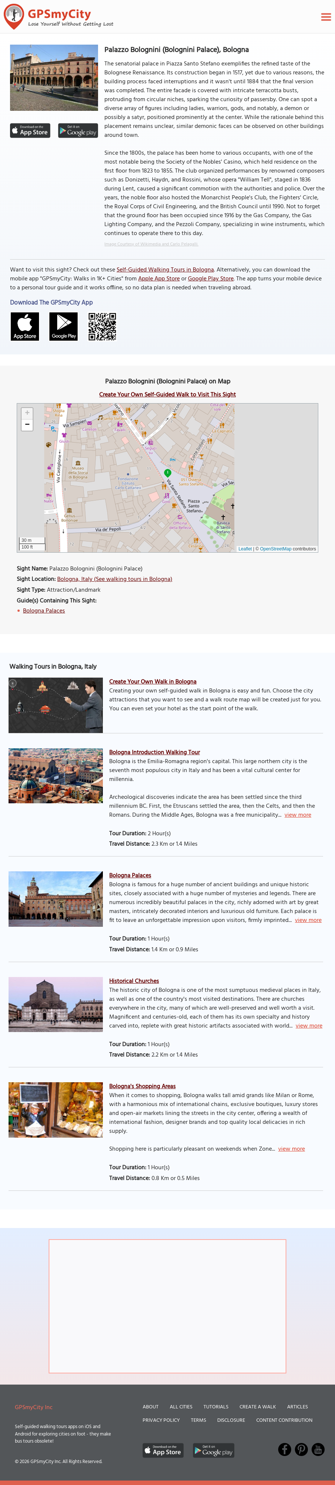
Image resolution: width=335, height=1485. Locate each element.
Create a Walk (258, 1407)
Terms (198, 1420)
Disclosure (231, 1420)
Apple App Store (159, 279)
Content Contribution (284, 1420)
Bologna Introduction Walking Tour (154, 753)
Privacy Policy (161, 1420)
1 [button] (168, 472)
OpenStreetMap (276, 549)
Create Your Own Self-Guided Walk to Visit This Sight (167, 395)
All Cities (181, 1407)
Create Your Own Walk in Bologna (152, 682)
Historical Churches (134, 981)
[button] (27, 414)
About (151, 1407)
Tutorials (216, 1407)
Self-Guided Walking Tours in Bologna (165, 270)
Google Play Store (211, 279)
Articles (297, 1407)
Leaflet (245, 549)
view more (297, 815)
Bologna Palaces (44, 611)
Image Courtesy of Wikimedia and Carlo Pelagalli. (151, 244)
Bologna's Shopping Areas (142, 1087)
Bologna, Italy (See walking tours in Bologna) (114, 579)
